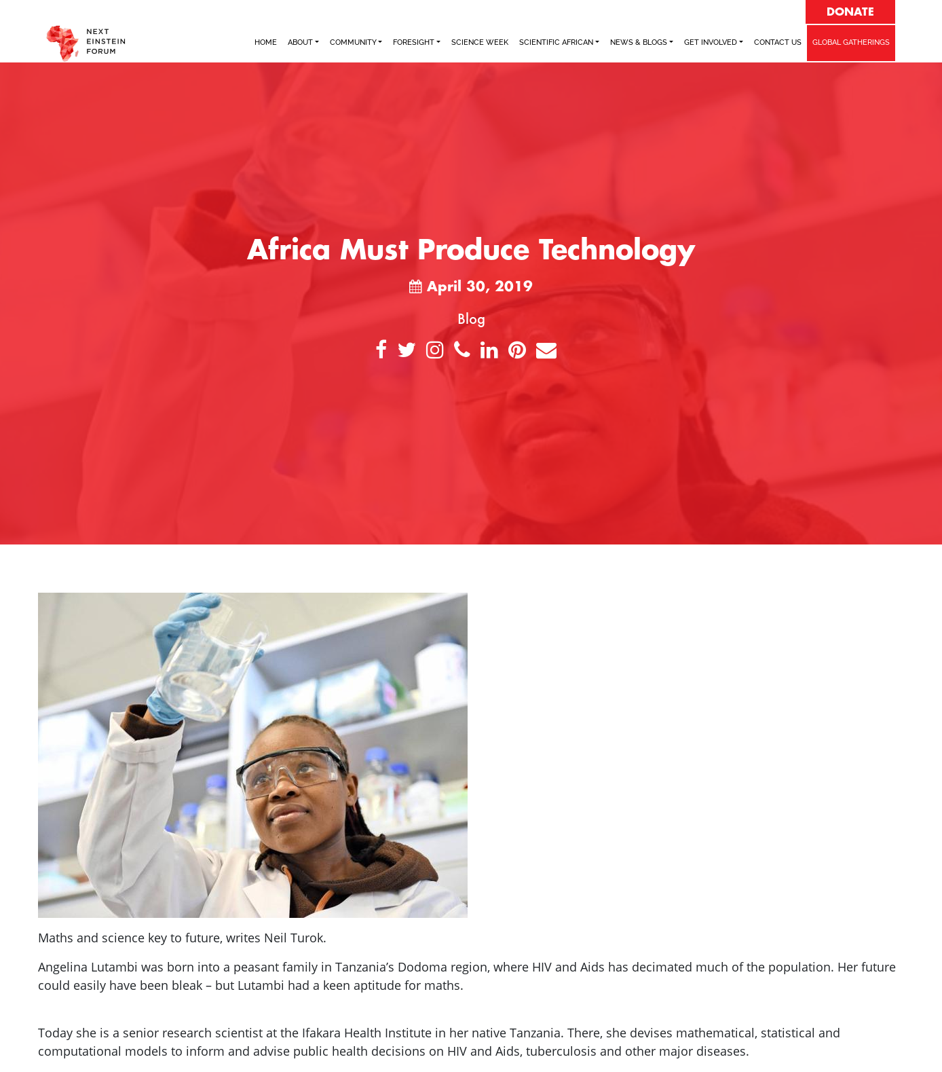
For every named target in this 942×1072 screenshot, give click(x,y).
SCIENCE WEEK (479, 42)
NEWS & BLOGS (638, 42)
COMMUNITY (353, 42)
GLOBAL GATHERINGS (851, 42)
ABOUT (300, 42)
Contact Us (778, 42)
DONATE (850, 12)
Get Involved (710, 42)
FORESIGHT (413, 42)
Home (266, 42)
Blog (471, 318)
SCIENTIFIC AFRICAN (556, 42)
